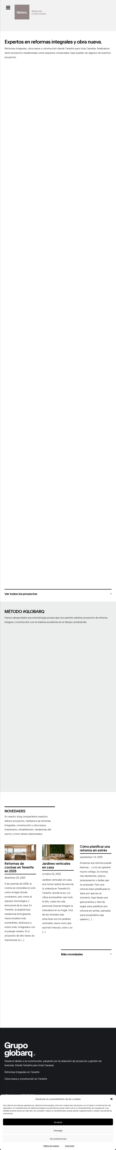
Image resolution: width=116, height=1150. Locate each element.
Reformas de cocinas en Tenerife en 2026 (19, 867)
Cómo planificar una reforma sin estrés (95, 848)
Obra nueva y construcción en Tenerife (26, 1078)
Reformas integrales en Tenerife (22, 1071)
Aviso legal (69, 1146)
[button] (111, 1098)
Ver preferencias (58, 1138)
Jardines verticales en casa (56, 865)
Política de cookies (51, 1146)
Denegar (58, 1130)
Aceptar (58, 1122)
